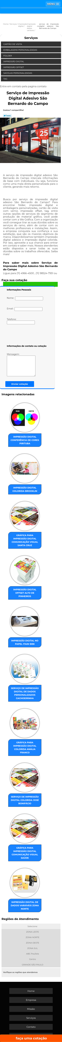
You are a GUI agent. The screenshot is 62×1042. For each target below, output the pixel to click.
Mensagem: (25, 364)
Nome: (25, 298)
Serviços (31, 38)
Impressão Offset (13, 67)
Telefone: (21, 321)
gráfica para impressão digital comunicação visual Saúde (25, 852)
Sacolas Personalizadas (18, 73)
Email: (24, 309)
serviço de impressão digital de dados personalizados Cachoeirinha (25, 693)
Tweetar (7, 115)
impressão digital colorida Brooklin (24, 489)
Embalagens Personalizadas (20, 50)
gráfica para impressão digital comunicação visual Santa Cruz (25, 540)
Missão (31, 1008)
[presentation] (26, 335)
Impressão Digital (14, 61)
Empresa (31, 1000)
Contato (31, 1026)
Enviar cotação (19, 384)
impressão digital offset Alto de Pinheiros (24, 593)
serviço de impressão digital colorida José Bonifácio (25, 800)
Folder (7, 55)
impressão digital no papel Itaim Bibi (24, 642)
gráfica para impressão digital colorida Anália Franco (24, 747)
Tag (5, 79)
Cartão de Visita (12, 44)
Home (31, 991)
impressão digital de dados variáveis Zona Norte (25, 905)
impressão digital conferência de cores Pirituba (25, 440)
